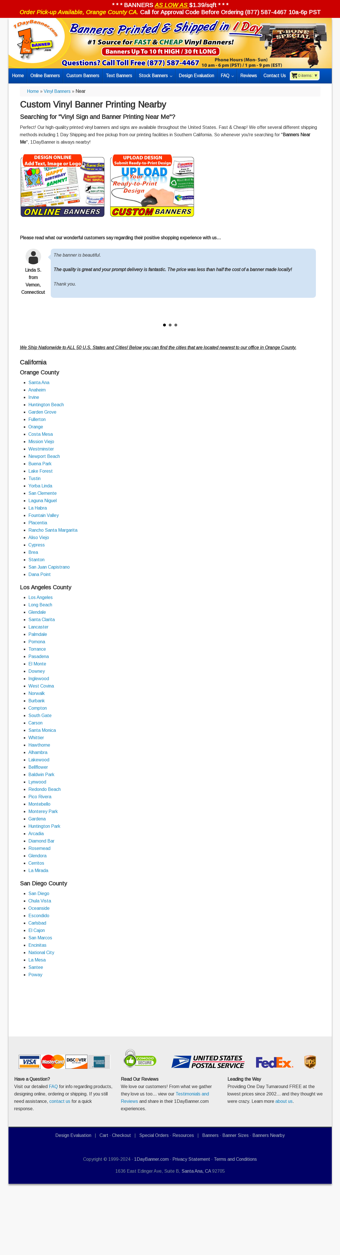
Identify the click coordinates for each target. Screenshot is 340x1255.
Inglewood (38, 678)
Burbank (36, 700)
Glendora (37, 855)
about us (284, 1101)
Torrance (37, 649)
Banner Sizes (235, 1135)
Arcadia (36, 833)
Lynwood (37, 782)
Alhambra (37, 752)
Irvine (33, 397)
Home (33, 91)
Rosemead (39, 848)
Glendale (37, 612)
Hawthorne (39, 745)
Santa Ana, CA (196, 1171)
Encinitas (37, 945)
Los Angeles (40, 597)
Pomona (36, 641)
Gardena (37, 818)
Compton (37, 708)
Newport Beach (44, 456)
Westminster (41, 449)
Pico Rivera (39, 796)
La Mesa (37, 960)
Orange (35, 426)
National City (41, 952)
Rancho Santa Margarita (52, 530)
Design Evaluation (73, 1135)
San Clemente (42, 493)
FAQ (53, 1086)
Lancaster (38, 627)
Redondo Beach (44, 789)
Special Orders (154, 1135)
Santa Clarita (41, 619)
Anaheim (37, 389)
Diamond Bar (41, 841)
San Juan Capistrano (49, 567)
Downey (36, 671)
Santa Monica (42, 730)
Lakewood (38, 759)
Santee (35, 967)
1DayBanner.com (151, 1159)
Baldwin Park (41, 774)
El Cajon (36, 930)
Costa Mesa (40, 434)
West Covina (41, 686)
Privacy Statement (191, 1159)
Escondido (38, 915)
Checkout (121, 1135)
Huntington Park (44, 826)
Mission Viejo (41, 441)
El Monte (37, 663)
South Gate (40, 715)
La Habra (37, 508)
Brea (33, 552)
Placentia (37, 522)
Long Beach (40, 604)
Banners (210, 1135)
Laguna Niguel (42, 500)
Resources (183, 1135)
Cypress (36, 544)
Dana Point (39, 574)
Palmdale (37, 634)
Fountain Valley (43, 515)
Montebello (39, 804)
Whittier (36, 737)
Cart (104, 1135)
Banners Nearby (268, 1135)
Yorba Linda (40, 485)
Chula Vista (39, 900)
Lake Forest (40, 471)
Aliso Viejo (38, 537)
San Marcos (40, 937)
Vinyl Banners (57, 91)
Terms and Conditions (235, 1159)
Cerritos (36, 863)
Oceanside (39, 908)
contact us (59, 1101)
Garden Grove (42, 412)
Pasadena (38, 656)
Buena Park (40, 463)
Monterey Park (43, 811)
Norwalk (36, 693)
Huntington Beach (46, 404)
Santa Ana (38, 382)
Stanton (36, 559)
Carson (35, 722)
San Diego (38, 893)
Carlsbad (37, 923)
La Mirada (38, 870)
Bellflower (38, 767)
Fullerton (37, 419)
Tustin (34, 478)
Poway (35, 974)
